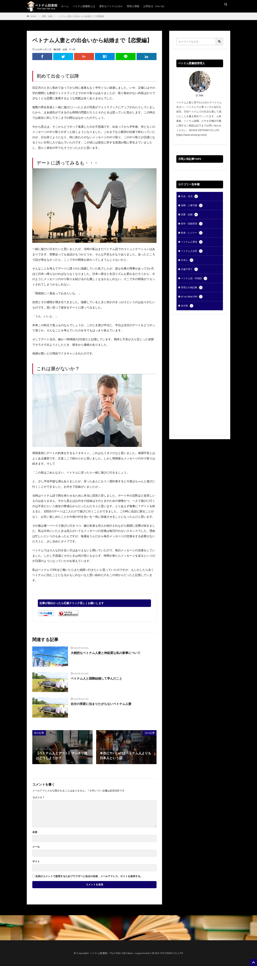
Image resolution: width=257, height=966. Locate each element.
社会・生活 (190, 196)
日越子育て (190, 272)
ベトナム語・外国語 (195, 282)
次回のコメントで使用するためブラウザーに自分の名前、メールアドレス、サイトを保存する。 (89, 876)
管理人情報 (133, 6)
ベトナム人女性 (192, 253)
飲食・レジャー (192, 234)
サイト (36, 861)
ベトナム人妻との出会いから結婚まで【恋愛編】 (81, 16)
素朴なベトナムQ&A (111, 6)
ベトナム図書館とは (84, 6)
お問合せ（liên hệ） (154, 6)
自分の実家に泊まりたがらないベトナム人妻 (103, 704)
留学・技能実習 (192, 225)
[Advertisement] (199, 383)
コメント (38, 797)
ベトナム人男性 (192, 244)
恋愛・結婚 (47, 16)
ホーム (65, 6)
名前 (34, 832)
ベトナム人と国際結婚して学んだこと (98, 678)
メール (36, 846)
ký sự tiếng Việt (192, 301)
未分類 (187, 310)
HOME (33, 16)
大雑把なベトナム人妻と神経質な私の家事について (108, 653)
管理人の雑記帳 (192, 291)
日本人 (187, 263)
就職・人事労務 (192, 206)
